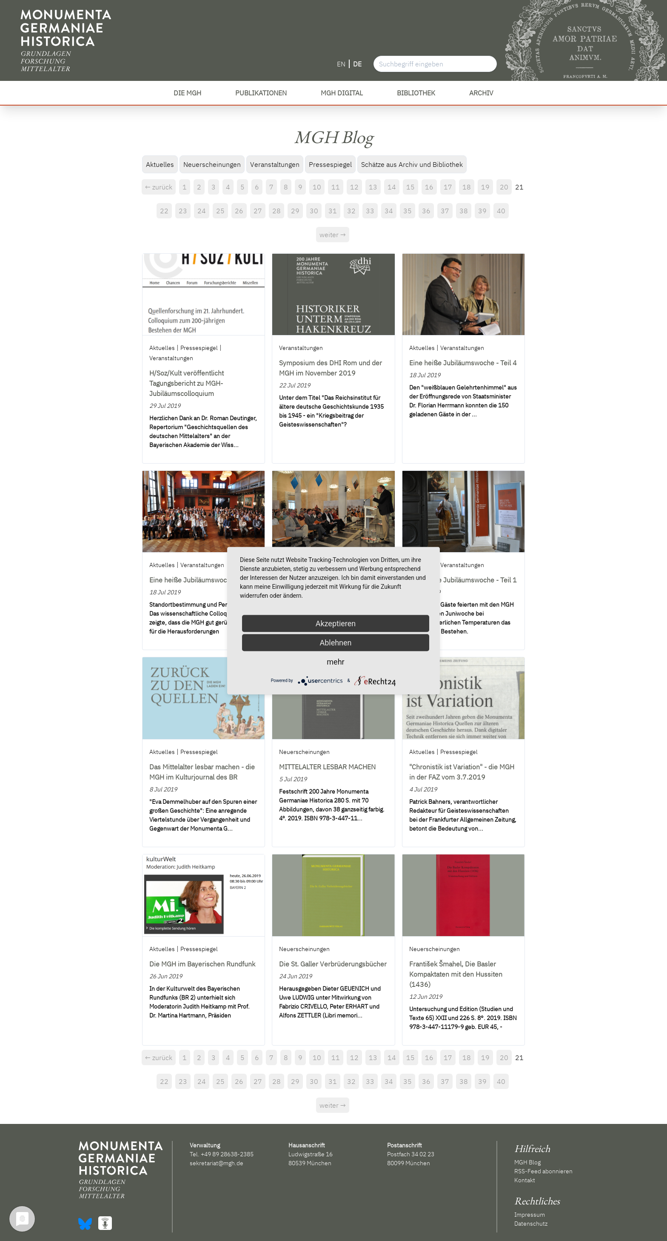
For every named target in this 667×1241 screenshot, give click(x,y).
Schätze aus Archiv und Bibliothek (412, 164)
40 (501, 210)
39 (482, 210)
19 (485, 187)
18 (466, 187)
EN (341, 64)
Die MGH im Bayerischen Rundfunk (202, 964)
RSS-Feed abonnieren (543, 1171)
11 (335, 187)
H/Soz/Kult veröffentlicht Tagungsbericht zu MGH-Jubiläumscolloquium (186, 383)
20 (504, 187)
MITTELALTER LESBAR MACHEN (327, 766)
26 (239, 210)
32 (351, 210)
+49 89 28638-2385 (227, 1154)
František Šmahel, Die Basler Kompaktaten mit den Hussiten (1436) (455, 974)
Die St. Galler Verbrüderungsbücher (333, 964)
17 (448, 187)
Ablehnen (335, 642)
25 (220, 210)
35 (407, 210)
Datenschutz (530, 1223)
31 (332, 210)
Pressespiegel (330, 164)
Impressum (529, 1214)
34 (389, 210)
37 (445, 210)
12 (354, 187)
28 (276, 210)
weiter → (332, 234)
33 (370, 210)
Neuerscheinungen (212, 164)
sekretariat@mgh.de (216, 1163)
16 (429, 187)
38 (463, 210)
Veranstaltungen (274, 164)
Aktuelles (160, 164)
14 (392, 187)
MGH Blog (527, 1162)
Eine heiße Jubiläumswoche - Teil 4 (463, 362)
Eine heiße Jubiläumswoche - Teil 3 (203, 580)
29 (295, 210)
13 (373, 187)
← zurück (158, 187)
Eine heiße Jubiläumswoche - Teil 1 (463, 580)
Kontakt (524, 1180)
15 (410, 187)
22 (164, 210)
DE (357, 64)
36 (426, 210)
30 (314, 210)
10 (317, 187)
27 (258, 210)
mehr (335, 661)
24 (201, 210)
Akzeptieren (336, 623)
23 (183, 210)
